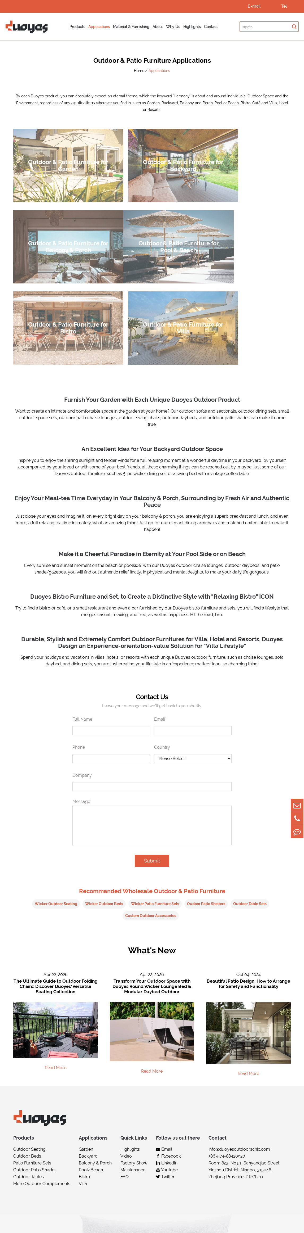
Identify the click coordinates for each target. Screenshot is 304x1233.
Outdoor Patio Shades (35, 1060)
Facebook (168, 1047)
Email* (160, 609)
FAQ (124, 1067)
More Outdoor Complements (41, 1074)
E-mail (254, 6)
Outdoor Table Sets (250, 794)
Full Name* (83, 609)
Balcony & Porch (95, 1053)
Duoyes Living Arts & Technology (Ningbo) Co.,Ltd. (87, 1223)
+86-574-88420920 (227, 1047)
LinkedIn (166, 1053)
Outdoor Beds (27, 1047)
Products (77, 27)
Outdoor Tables (28, 1067)
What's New (152, 841)
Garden (86, 1040)
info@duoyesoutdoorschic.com (239, 1040)
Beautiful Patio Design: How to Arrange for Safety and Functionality (248, 874)
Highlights (192, 27)
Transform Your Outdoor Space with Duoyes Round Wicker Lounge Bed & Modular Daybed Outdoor (151, 877)
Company (82, 665)
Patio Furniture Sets (32, 1053)
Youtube (167, 1060)
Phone (78, 637)
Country (162, 637)
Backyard (88, 1047)
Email (164, 1040)
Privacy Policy (277, 1223)
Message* (82, 691)
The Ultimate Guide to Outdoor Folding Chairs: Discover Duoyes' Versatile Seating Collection (56, 877)
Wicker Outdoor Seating (56, 794)
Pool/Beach (91, 1060)
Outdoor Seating (29, 1040)
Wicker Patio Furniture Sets (155, 794)
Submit (152, 751)
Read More (55, 958)
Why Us (173, 27)
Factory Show (133, 1053)
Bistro (84, 1067)
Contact (211, 27)
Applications (99, 27)
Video (126, 1047)
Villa (83, 1074)
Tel (284, 6)
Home (139, 71)
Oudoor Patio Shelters (206, 794)
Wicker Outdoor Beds (104, 794)
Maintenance (132, 1060)
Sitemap (249, 1223)
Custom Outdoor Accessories (150, 806)
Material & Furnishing (131, 27)
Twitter (165, 1067)
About (158, 27)
